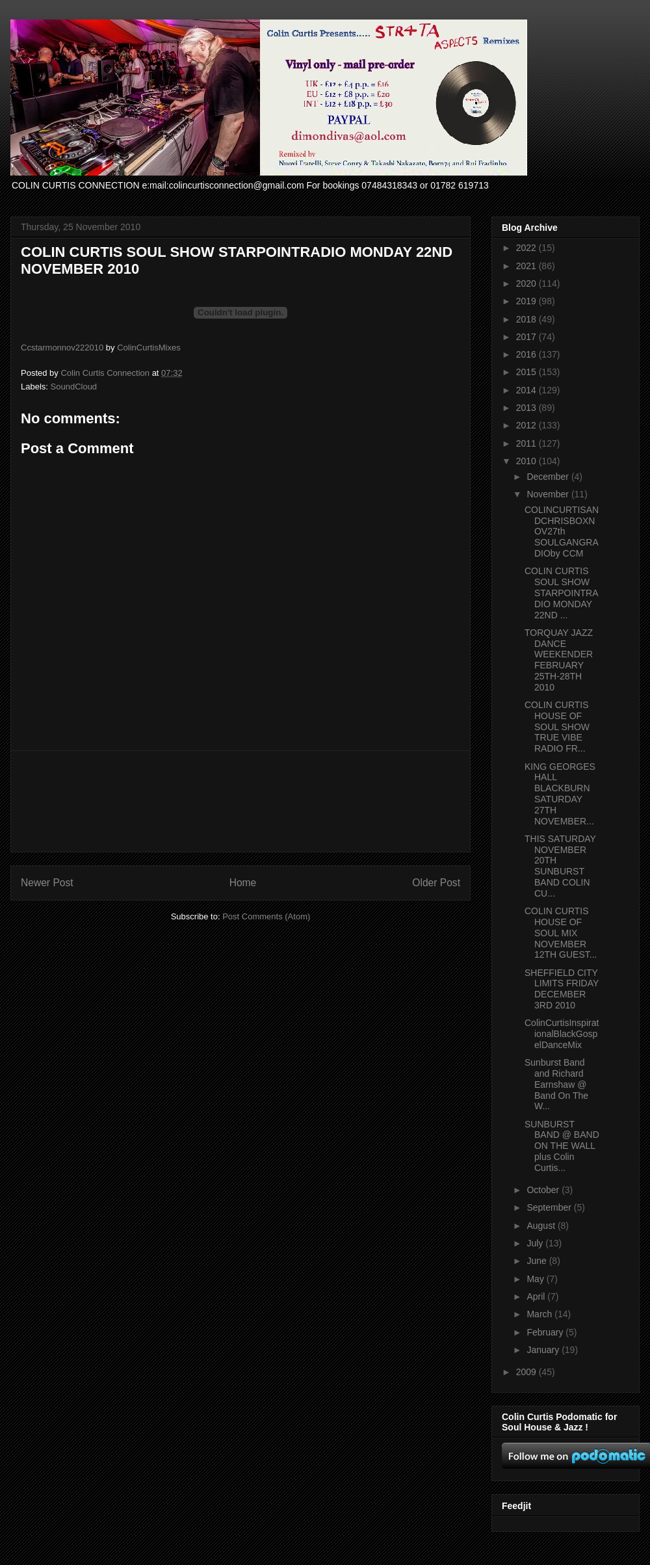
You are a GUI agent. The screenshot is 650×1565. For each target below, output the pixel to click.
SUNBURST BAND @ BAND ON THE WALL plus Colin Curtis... (562, 1146)
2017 (527, 337)
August (541, 1225)
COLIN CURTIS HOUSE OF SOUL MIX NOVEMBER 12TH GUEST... (561, 933)
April (536, 1296)
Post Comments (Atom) (266, 916)
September (549, 1207)
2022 (527, 248)
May (536, 1279)
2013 (527, 407)
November (548, 494)
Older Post (436, 882)
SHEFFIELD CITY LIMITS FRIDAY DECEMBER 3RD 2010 (562, 988)
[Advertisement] (240, 801)
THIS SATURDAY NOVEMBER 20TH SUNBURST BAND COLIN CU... (560, 866)
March (540, 1314)
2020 (527, 283)
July (535, 1243)
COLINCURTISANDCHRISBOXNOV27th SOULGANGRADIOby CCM (562, 532)
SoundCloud (74, 386)
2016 (527, 354)
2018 (527, 319)
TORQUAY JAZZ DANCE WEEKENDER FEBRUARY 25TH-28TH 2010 (559, 659)
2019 (527, 301)
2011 (527, 443)
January (544, 1350)
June (537, 1261)
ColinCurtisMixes (149, 347)
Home (243, 882)
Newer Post (47, 882)
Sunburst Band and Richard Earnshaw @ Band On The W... (556, 1084)
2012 (527, 425)
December (548, 476)
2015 (527, 372)
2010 (527, 461)
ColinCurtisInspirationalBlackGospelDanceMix (562, 1034)
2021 (527, 266)
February (546, 1332)
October (544, 1190)
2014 (527, 390)
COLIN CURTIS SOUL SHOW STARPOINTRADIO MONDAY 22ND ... (562, 593)
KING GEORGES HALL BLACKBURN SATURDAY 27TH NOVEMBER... (560, 793)
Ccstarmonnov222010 (62, 347)
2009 (527, 1372)
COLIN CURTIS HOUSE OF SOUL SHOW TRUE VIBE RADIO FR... (557, 727)
